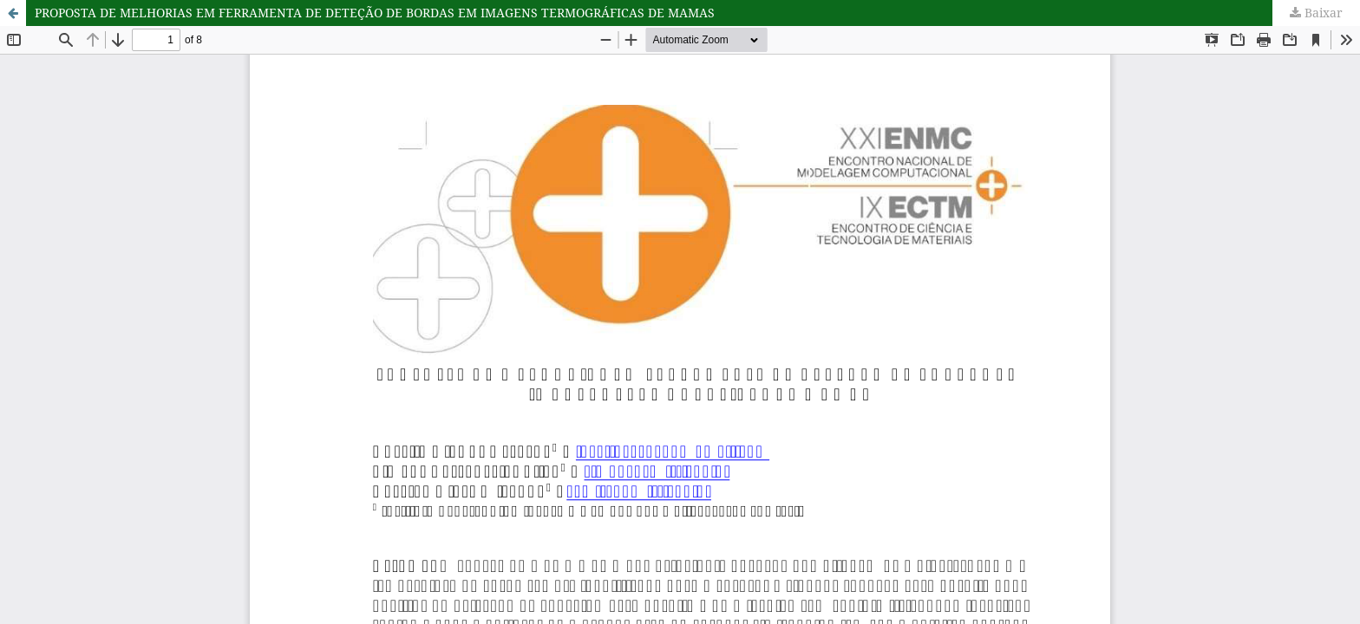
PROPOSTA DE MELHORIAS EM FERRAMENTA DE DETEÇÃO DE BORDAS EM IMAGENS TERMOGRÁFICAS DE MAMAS (375, 12)
